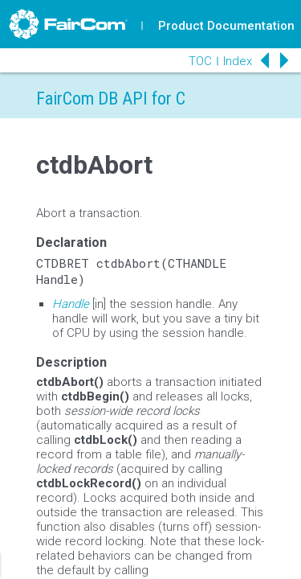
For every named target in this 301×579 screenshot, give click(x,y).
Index (237, 61)
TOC (200, 61)
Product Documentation (226, 25)
